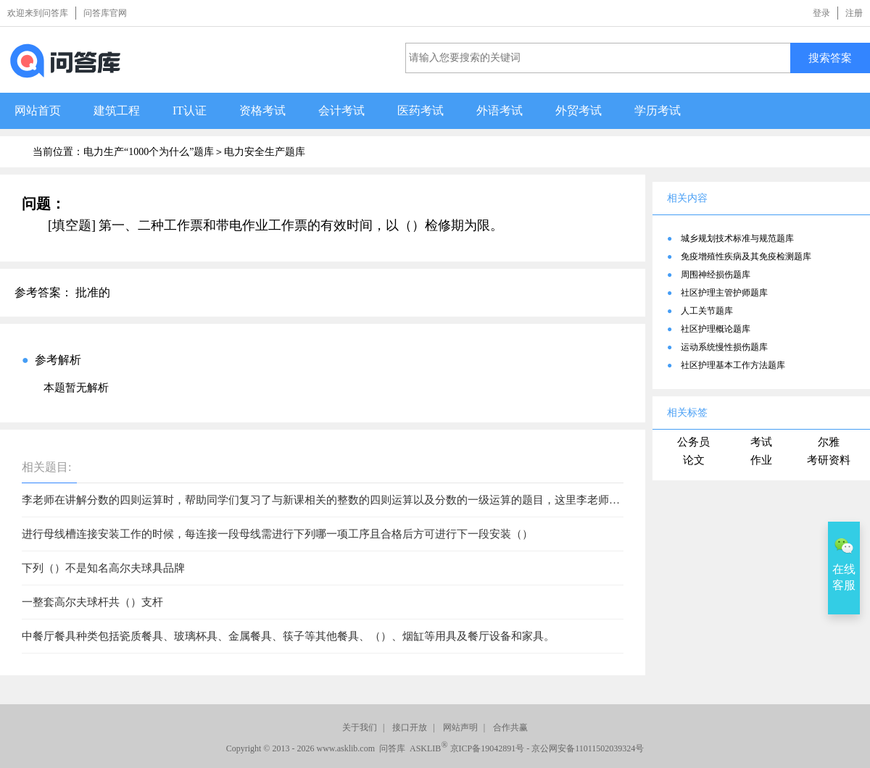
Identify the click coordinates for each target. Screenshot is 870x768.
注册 (854, 13)
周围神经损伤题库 (715, 275)
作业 (761, 460)
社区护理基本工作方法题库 (733, 365)
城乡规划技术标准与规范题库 (737, 238)
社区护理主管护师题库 (724, 293)
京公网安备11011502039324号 (587, 748)
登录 (821, 13)
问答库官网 (105, 13)
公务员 (693, 442)
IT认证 (190, 110)
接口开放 (409, 727)
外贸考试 (578, 110)
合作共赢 (510, 727)
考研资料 (828, 460)
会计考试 (341, 110)
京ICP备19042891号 (487, 748)
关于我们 (359, 727)
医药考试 (420, 110)
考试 (761, 442)
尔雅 (829, 442)
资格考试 (262, 110)
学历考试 (657, 110)
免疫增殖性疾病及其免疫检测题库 (746, 256)
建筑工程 (117, 110)
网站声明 (460, 727)
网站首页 (37, 110)
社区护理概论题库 (715, 329)
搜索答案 (830, 57)
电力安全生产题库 (264, 151)
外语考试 (499, 110)
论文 (694, 460)
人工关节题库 (707, 311)
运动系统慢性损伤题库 (724, 347)
